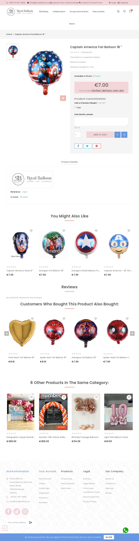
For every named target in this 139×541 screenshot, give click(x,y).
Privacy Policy (89, 501)
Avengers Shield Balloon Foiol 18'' (88, 270)
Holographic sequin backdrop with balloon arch (31, 437)
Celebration (59, 11)
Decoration (99, 11)
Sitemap (109, 488)
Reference (15, 192)
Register (123, 2)
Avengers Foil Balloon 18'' (51, 270)
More (72, 23)
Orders (42, 483)
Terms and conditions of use (91, 490)
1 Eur (77, 107)
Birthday (43, 11)
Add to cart (100, 134)
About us (109, 478)
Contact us (110, 483)
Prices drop (66, 478)
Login (112, 2)
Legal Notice (89, 483)
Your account (47, 471)
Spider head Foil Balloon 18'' (117, 357)
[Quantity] (77, 135)
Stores (108, 493)
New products (67, 483)
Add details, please (83, 114)
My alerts (43, 502)
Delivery (87, 478)
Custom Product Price (90, 2)
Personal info (45, 478)
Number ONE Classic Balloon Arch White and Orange (65, 437)
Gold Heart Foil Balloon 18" (21, 357)
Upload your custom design (64, 2)
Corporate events (79, 11)
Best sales (66, 488)
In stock (14, 197)
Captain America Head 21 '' (20, 270)
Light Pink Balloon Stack (116, 437)
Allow (109, 537)
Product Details (69, 162)
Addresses (44, 493)
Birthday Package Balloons (85, 437)
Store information (17, 471)
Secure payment (91, 497)
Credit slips (44, 488)
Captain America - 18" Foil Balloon (121, 270)
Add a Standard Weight (85, 103)
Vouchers (43, 497)
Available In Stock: (83, 76)
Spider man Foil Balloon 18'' (53, 357)
